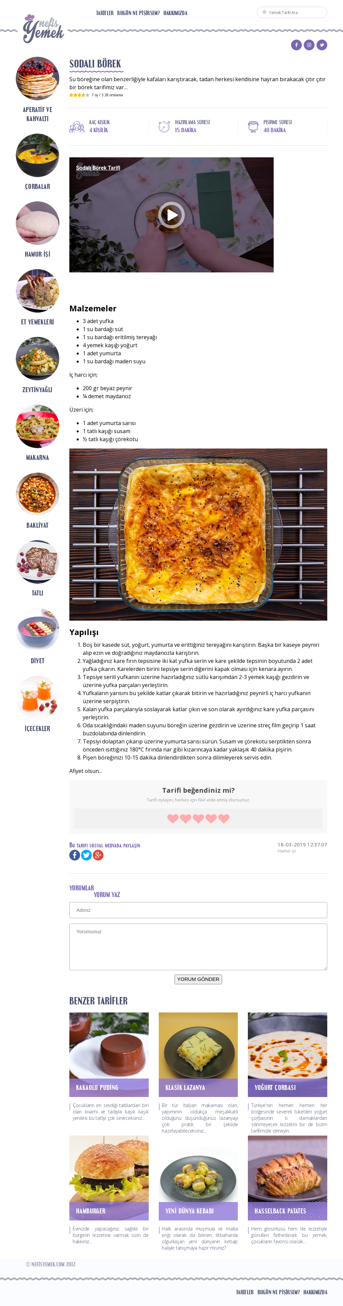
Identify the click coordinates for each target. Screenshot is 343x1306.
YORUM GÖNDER (198, 979)
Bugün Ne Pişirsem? (138, 13)
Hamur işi (287, 851)
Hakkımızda (175, 13)
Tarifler (105, 13)
